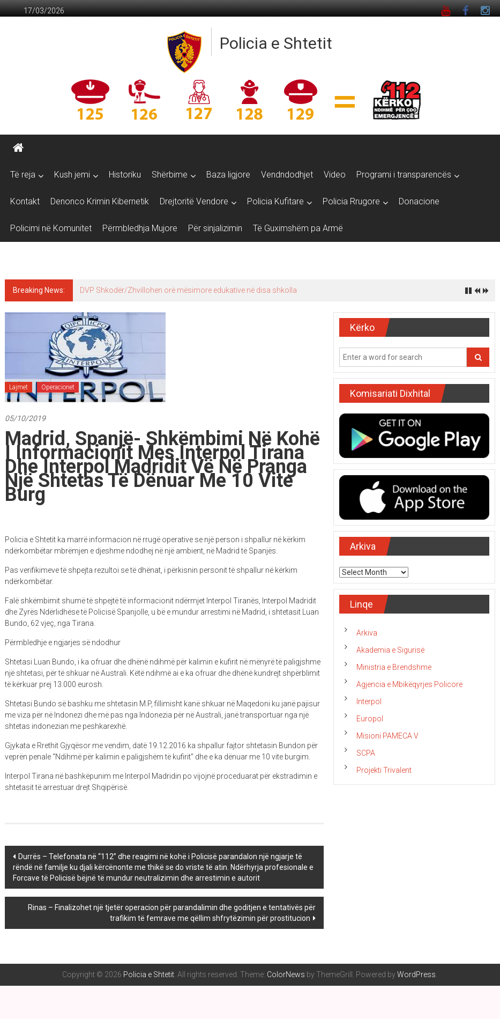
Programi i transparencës (403, 174)
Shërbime (170, 174)
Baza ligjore (228, 174)
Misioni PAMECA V (387, 736)
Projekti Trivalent (384, 770)
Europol (369, 718)
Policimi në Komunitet (51, 228)
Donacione (419, 201)
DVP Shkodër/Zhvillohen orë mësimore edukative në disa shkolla (188, 290)
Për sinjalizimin (215, 228)
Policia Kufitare (275, 201)
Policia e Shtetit (276, 43)
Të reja (22, 174)
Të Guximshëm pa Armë (298, 228)
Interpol (369, 701)
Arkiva (366, 633)
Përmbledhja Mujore (139, 228)
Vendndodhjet (287, 174)
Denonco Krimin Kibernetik (99, 201)
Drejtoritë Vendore (194, 201)
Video (335, 174)
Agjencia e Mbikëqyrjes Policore (409, 684)
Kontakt (25, 201)
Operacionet (57, 387)
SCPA (365, 753)
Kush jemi (72, 174)
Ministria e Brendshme (393, 667)
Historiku (125, 174)
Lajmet (18, 387)
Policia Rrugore (351, 201)
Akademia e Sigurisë (390, 650)
